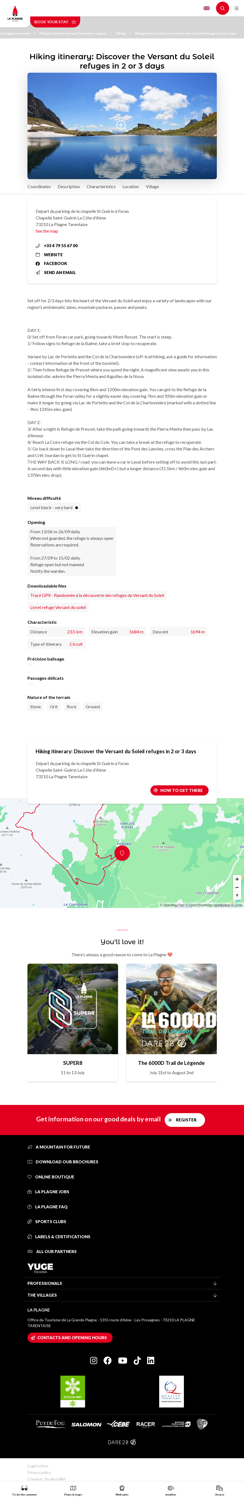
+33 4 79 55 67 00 (57, 245)
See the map (47, 230)
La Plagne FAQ (47, 1206)
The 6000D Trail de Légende (171, 1063)
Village (152, 186)
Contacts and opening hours (72, 1337)
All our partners (52, 1251)
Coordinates (39, 186)
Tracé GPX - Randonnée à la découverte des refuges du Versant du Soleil (97, 595)
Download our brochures (62, 1161)
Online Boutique (50, 1176)
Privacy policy (39, 1472)
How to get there (181, 790)
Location (130, 186)
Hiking (123, 33)
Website (49, 254)
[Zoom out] (237, 887)
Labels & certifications (58, 1236)
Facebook (51, 263)
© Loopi (237, 905)
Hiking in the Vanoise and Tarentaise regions (75, 33)
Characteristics (101, 186)
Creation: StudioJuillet (46, 1479)
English (207, 8)
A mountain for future (58, 1146)
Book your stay (55, 21)
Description (69, 186)
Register (186, 1119)
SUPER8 (72, 1063)
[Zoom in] (237, 879)
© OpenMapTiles (172, 905)
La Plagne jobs (48, 1191)
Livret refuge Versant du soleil (58, 607)
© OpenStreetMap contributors (208, 905)
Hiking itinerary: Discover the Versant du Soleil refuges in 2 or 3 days (185, 33)
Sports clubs (46, 1221)
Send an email (56, 272)
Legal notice (37, 1465)
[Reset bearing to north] (237, 896)
